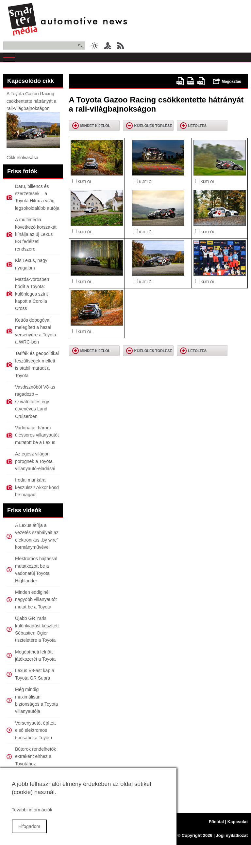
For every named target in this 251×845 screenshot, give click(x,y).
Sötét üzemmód (94, 45)
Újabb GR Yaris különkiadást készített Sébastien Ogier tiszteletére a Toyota (37, 629)
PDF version (180, 81)
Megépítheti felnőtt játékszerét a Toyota (35, 655)
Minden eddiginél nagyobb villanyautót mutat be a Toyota (36, 599)
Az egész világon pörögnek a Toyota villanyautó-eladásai (35, 461)
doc (201, 81)
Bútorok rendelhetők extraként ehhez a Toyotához (35, 756)
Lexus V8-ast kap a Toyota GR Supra (34, 674)
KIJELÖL (84, 182)
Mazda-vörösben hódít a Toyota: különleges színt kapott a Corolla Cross (32, 294)
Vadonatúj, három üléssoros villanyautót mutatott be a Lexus (37, 435)
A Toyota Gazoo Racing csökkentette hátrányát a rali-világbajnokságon (32, 101)
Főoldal (216, 821)
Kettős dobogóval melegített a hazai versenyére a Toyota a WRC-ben (35, 331)
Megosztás (227, 81)
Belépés (107, 45)
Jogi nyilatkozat (232, 835)
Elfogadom (29, 833)
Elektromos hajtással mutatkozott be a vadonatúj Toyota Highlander (36, 569)
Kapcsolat (237, 821)
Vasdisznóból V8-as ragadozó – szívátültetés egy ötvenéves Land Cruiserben (35, 401)
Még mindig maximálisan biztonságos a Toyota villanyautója (36, 700)
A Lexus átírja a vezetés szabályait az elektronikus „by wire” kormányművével (37, 536)
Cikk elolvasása (22, 157)
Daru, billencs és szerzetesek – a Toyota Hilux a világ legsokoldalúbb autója (37, 197)
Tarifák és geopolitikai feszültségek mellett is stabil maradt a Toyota (37, 364)
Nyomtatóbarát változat (190, 81)
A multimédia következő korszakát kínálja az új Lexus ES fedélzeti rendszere (36, 234)
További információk (32, 817)
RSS (120, 45)
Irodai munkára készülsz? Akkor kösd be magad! (37, 487)
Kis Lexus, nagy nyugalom (31, 264)
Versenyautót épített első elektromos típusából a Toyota (35, 730)
